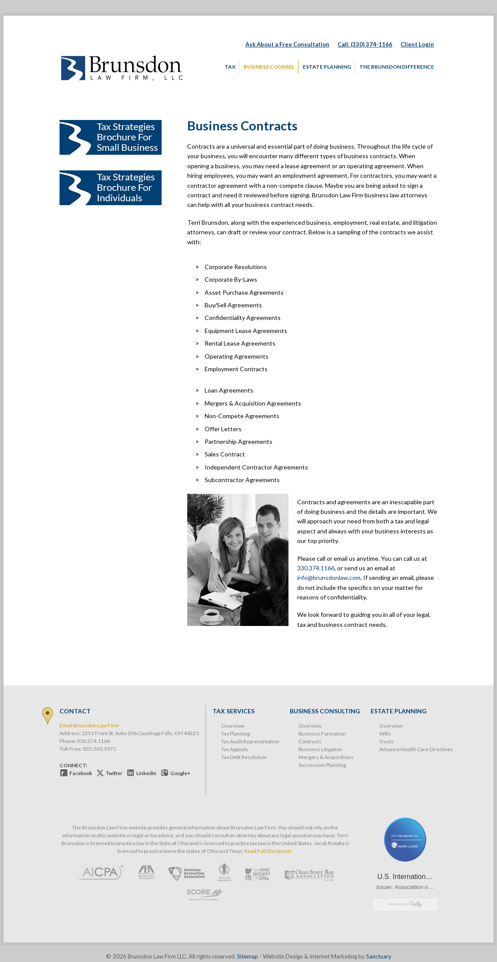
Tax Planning (235, 733)
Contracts (309, 741)
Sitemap (247, 956)
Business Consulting (325, 711)
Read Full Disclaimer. (269, 851)
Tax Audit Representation (250, 741)
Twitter (114, 773)
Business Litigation (320, 749)
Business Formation (322, 733)
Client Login (417, 44)
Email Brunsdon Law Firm (89, 725)
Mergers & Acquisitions (326, 757)
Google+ (180, 773)
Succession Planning (322, 765)
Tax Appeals (234, 749)
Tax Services (233, 711)
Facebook (81, 773)
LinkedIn (146, 773)
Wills (385, 733)
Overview (232, 725)
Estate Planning (399, 711)
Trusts (386, 741)
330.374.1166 (316, 568)
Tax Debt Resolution (244, 757)
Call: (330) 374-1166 (365, 44)
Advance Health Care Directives (416, 749)
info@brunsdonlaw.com (329, 577)
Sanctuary (378, 956)
